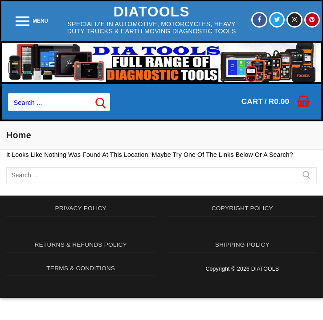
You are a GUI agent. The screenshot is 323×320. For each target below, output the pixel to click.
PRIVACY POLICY (80, 208)
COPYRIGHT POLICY (242, 208)
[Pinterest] (312, 20)
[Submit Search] (100, 102)
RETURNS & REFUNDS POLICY (80, 244)
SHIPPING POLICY (242, 244)
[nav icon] (32, 21)
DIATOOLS (151, 11)
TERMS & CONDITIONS (80, 268)
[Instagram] (294, 20)
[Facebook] (258, 20)
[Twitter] (276, 20)
